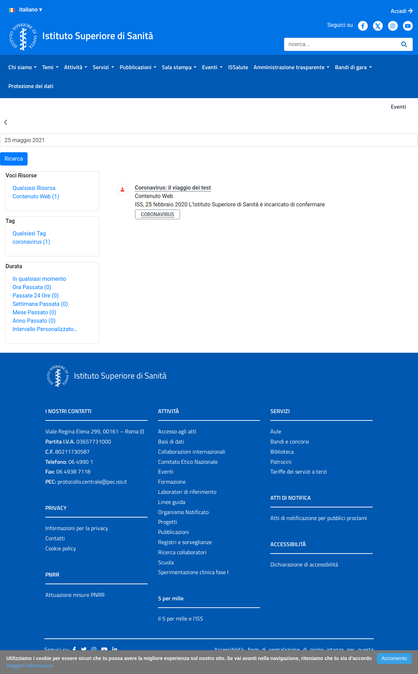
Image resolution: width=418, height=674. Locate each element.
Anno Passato (34, 320)
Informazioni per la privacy (76, 528)
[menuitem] (22, 67)
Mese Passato (34, 312)
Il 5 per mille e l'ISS (180, 618)
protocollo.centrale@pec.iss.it (92, 481)
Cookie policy (60, 548)
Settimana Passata (40, 304)
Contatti (55, 538)
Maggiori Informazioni (29, 665)
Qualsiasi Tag (29, 233)
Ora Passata (32, 287)
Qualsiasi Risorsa (34, 188)
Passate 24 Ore (36, 295)
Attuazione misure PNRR (75, 595)
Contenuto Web (36, 196)
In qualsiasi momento (39, 279)
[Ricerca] (340, 44)
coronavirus (31, 242)
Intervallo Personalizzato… (45, 329)
